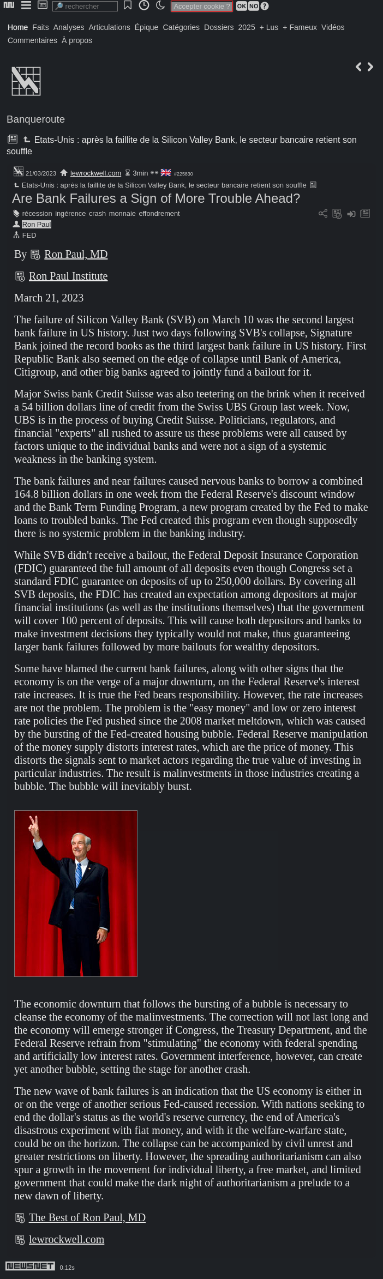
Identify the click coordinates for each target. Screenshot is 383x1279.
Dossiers (219, 27)
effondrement (159, 213)
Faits (40, 27)
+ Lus (269, 27)
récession (37, 213)
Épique (147, 27)
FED (29, 235)
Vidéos (333, 27)
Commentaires (32, 40)
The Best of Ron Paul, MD (87, 1217)
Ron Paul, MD (75, 254)
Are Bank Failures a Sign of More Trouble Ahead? (156, 198)
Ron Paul (36, 224)
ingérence (70, 213)
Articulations (109, 27)
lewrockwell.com (95, 173)
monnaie (122, 213)
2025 (246, 27)
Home (18, 27)
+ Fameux (300, 27)
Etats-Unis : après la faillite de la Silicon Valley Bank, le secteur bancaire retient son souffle (159, 185)
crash (97, 213)
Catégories (181, 27)
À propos (77, 40)
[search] (85, 6)
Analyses (69, 27)
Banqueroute (36, 119)
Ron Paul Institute (68, 276)
